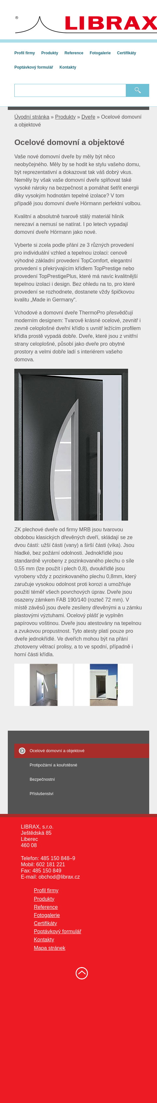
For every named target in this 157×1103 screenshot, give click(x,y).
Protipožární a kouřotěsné (53, 765)
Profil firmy (24, 53)
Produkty (49, 53)
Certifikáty (126, 53)
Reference (73, 53)
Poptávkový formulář (33, 67)
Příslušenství (41, 793)
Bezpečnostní (42, 779)
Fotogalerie (100, 53)
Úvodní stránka (31, 117)
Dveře (89, 117)
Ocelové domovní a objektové (57, 750)
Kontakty (67, 67)
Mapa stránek (49, 948)
